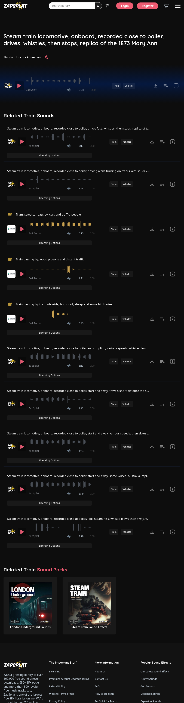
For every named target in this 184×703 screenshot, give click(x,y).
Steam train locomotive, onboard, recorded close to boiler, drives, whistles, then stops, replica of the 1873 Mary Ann (84, 39)
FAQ (97, 614)
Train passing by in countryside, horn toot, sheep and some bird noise (69, 275)
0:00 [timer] (93, 90)
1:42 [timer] (81, 365)
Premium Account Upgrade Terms (69, 607)
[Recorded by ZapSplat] (8, 85)
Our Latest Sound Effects (155, 600)
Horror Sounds (149, 652)
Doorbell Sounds (150, 622)
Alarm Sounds (148, 659)
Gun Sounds (147, 614)
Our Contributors (105, 644)
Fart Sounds (147, 637)
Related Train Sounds (29, 116)
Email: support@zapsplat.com (23, 650)
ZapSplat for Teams (106, 629)
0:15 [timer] (81, 219)
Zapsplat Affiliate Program (110, 666)
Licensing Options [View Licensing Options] (164, 128)
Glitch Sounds (148, 666)
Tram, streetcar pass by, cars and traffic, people (51, 200)
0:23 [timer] (81, 293)
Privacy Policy (57, 629)
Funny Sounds (148, 607)
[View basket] (166, 6)
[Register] (147, 5)
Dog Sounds (147, 644)
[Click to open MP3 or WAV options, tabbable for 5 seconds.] (155, 85)
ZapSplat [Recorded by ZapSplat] (31, 90)
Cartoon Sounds (149, 674)
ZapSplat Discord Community (112, 652)
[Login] (124, 5)
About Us (100, 600)
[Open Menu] (177, 6)
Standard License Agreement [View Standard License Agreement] (23, 57)
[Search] (98, 6)
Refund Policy (57, 614)
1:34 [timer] (81, 400)
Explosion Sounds (150, 629)
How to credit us (104, 622)
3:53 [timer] (81, 329)
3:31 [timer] (81, 90)
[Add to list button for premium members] (166, 85)
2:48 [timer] (81, 472)
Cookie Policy (57, 637)
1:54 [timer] (81, 182)
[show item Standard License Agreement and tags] (176, 85)
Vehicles (129, 85)
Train (116, 85)
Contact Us (101, 607)
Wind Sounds (148, 681)
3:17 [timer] (81, 146)
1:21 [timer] (81, 256)
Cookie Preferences (60, 644)
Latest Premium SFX (106, 637)
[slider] (61, 81)
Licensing (54, 600)
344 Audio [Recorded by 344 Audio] (35, 219)
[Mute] (68, 89)
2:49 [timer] (81, 436)
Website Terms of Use (62, 622)
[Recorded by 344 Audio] (11, 215)
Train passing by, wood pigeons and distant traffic (53, 238)
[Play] (19, 85)
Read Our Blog (103, 659)
